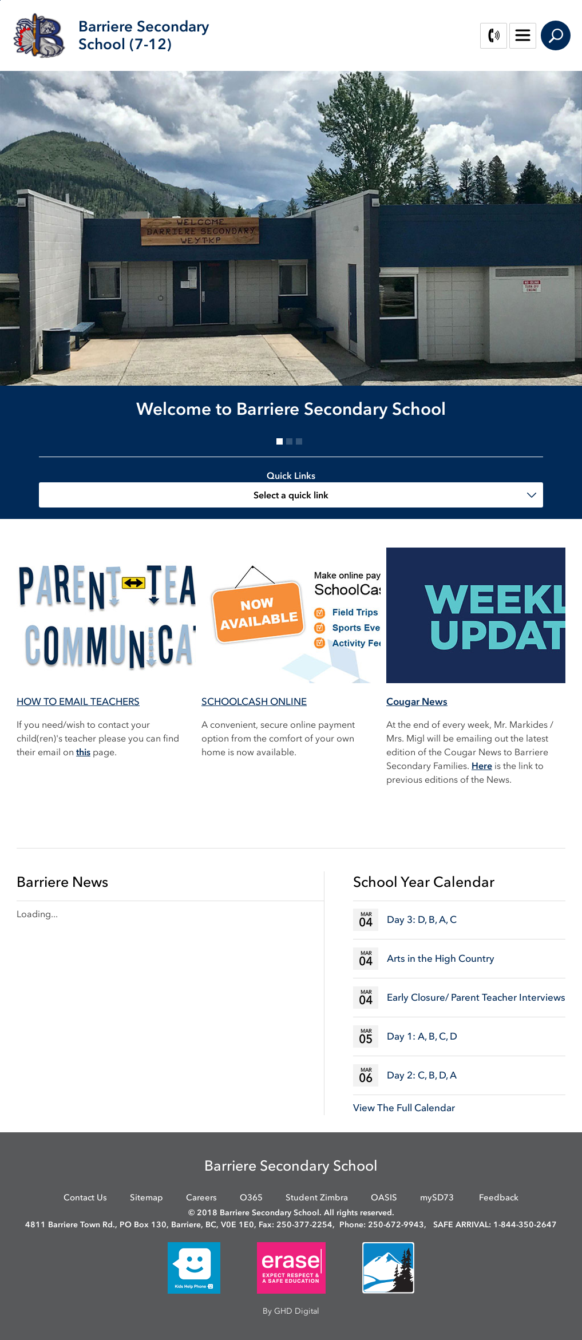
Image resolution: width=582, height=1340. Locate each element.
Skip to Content (0, 0)
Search (556, 35)
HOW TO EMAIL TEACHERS (78, 701)
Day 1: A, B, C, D (422, 1036)
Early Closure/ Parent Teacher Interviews (476, 997)
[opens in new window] (194, 1267)
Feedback (498, 1197)
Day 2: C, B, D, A (422, 1075)
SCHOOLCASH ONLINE (254, 701)
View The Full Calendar (404, 1107)
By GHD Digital (291, 1311)
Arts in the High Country (440, 958)
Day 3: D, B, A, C (422, 919)
